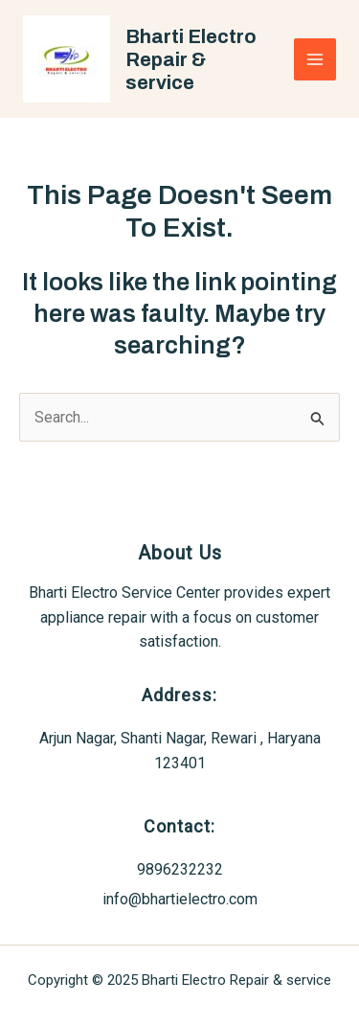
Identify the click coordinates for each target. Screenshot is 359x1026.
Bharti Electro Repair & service (191, 59)
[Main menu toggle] (315, 59)
